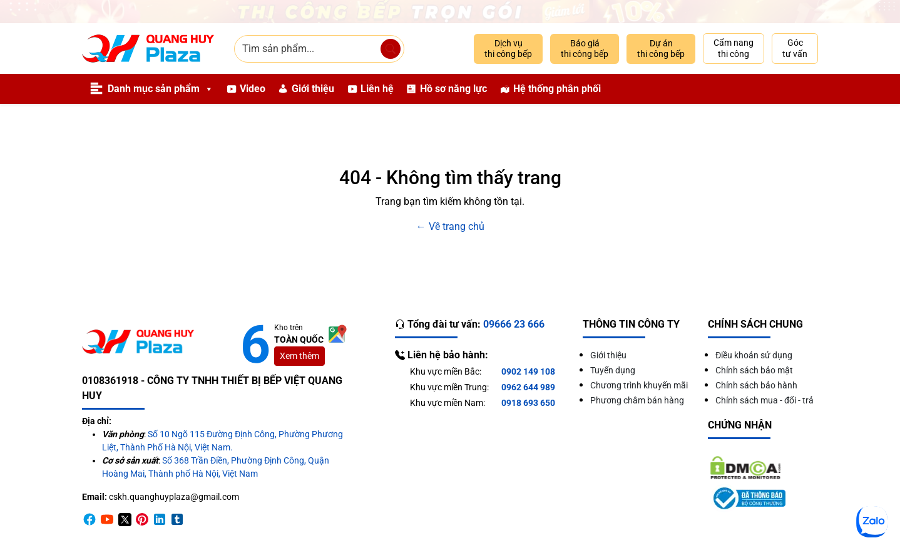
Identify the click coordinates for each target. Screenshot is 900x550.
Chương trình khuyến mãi (639, 385)
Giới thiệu (313, 89)
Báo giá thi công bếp (584, 49)
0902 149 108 (528, 371)
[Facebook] (89, 519)
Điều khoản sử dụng (753, 355)
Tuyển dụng (612, 370)
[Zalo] (871, 521)
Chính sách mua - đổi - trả (764, 400)
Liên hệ (377, 89)
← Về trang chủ (450, 226)
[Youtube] (107, 519)
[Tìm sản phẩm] (390, 49)
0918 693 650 (528, 403)
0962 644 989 (528, 387)
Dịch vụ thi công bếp (508, 49)
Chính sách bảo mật (754, 370)
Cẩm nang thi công (733, 48)
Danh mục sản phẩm (160, 89)
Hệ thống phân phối (557, 89)
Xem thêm (299, 356)
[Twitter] (124, 519)
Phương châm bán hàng (637, 400)
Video (252, 89)
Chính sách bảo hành (756, 385)
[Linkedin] (159, 519)
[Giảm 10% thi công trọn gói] (450, 11)
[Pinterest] (142, 519)
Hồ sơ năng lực (453, 89)
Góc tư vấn (794, 48)
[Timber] (177, 519)
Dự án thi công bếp (661, 49)
